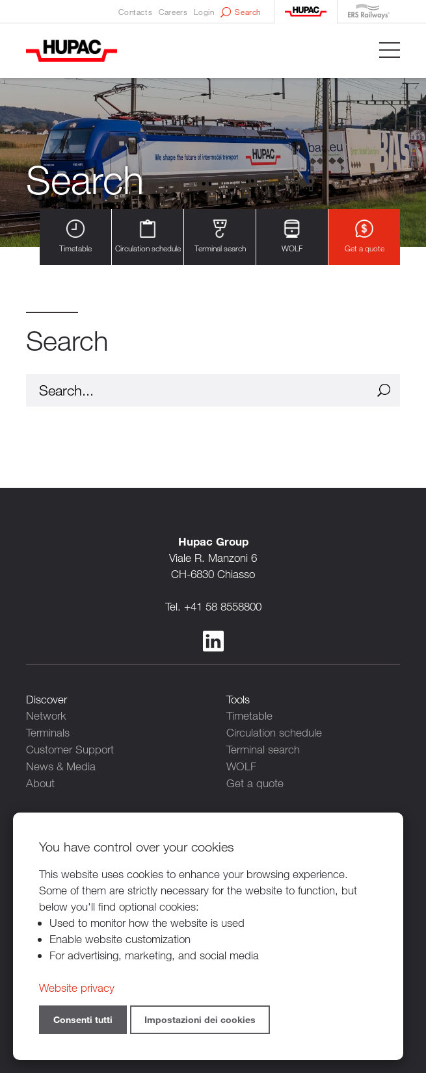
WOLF (292, 237)
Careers (173, 11)
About (40, 780)
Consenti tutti (83, 1019)
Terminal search (220, 237)
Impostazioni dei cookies (200, 1019)
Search (240, 12)
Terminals (48, 731)
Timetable (75, 237)
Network (46, 715)
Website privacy (76, 987)
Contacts (135, 11)
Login (204, 11)
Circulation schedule (148, 237)
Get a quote (364, 237)
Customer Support (70, 748)
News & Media (61, 764)
